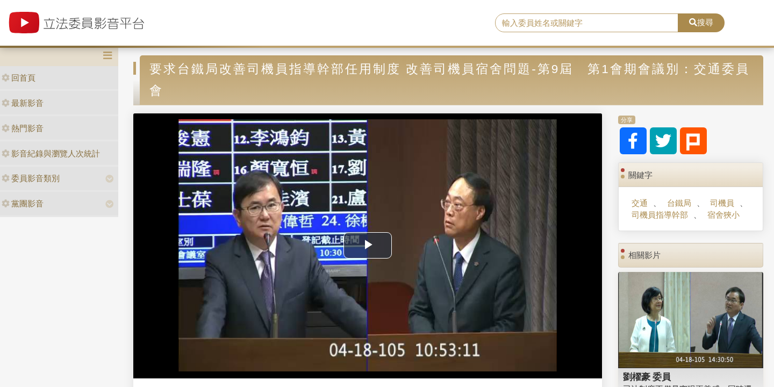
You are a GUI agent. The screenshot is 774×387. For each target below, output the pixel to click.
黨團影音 (23, 203)
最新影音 (23, 103)
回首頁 (18, 77)
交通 (640, 202)
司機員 (722, 202)
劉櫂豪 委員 (647, 377)
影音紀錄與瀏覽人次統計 (51, 153)
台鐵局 (679, 202)
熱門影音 (23, 128)
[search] (586, 23)
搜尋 (701, 22)
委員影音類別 (31, 178)
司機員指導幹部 (660, 214)
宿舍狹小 (723, 214)
